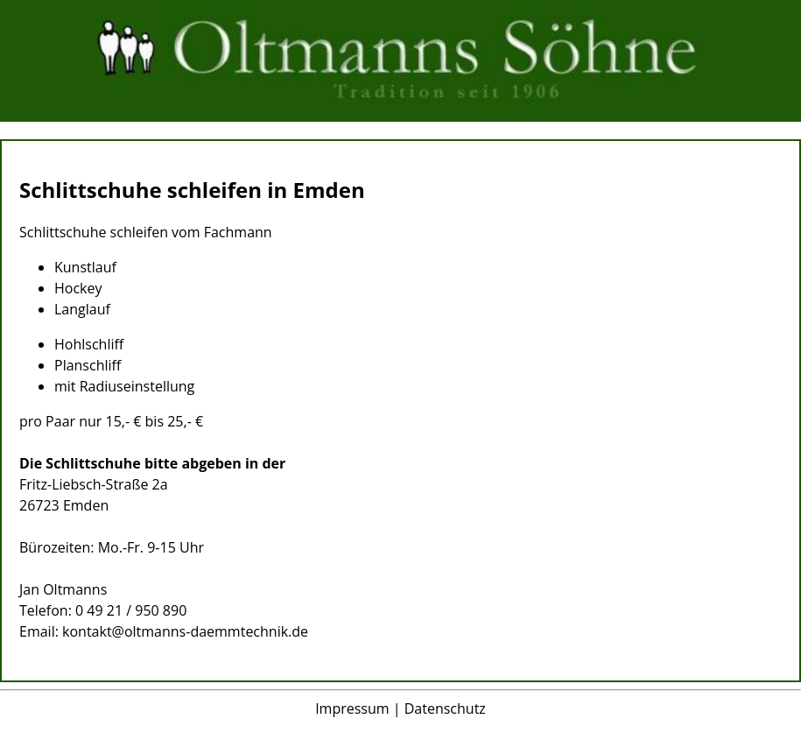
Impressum (352, 708)
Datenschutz (445, 708)
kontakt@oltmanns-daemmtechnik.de (185, 631)
